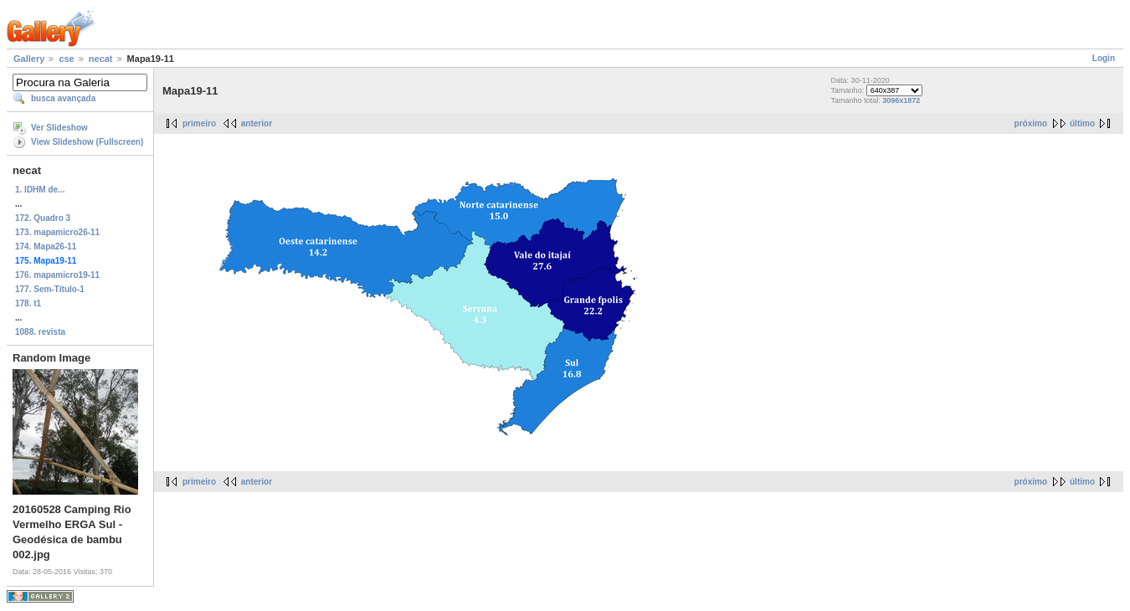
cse (66, 59)
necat (101, 59)
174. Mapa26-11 (45, 246)
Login (1103, 58)
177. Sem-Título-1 (50, 289)
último (1082, 123)
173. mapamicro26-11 (57, 232)
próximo (1030, 123)
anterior (256, 123)
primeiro (199, 123)
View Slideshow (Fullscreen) (87, 141)
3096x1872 (901, 100)
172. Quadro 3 (42, 218)
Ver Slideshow (59, 127)
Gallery (28, 59)
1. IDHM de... (39, 189)
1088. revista (40, 331)
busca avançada (63, 98)
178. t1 (28, 303)
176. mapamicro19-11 (57, 275)
